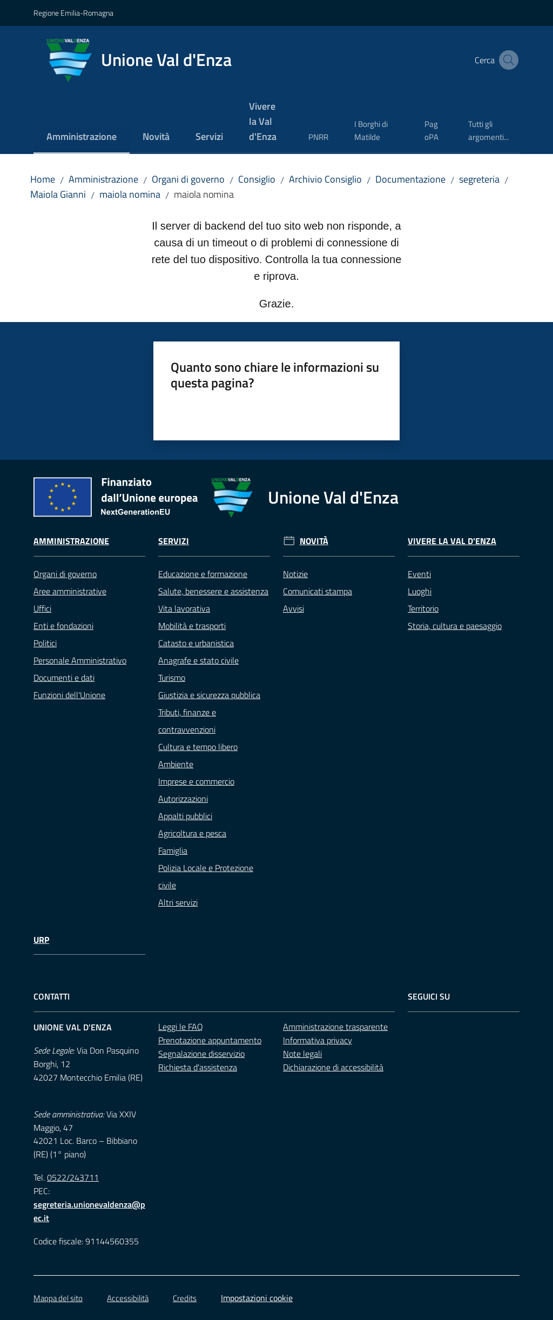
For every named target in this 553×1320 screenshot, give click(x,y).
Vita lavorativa (184, 608)
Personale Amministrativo (79, 660)
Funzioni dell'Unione (69, 694)
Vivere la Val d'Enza (452, 541)
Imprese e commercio (196, 781)
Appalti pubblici (185, 815)
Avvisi (293, 608)
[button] (507, 60)
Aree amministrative (69, 591)
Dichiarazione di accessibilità (333, 1067)
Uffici (42, 608)
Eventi (419, 573)
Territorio (423, 608)
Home (42, 179)
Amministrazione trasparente (335, 1026)
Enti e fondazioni (63, 625)
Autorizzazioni (183, 798)
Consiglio (256, 179)
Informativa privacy (317, 1040)
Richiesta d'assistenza (197, 1067)
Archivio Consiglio (325, 179)
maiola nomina (129, 194)
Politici (45, 642)
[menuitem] (81, 137)
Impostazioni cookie (257, 1297)
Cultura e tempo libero (198, 746)
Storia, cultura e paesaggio (455, 625)
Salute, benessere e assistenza (213, 591)
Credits (185, 1298)
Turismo (171, 677)
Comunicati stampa (317, 591)
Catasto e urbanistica (196, 642)
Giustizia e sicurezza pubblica (209, 694)
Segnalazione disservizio (201, 1053)
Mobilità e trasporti (192, 625)
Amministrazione (103, 179)
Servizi (173, 541)
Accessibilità (128, 1298)
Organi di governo (188, 179)
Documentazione (410, 179)
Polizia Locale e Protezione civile (205, 876)
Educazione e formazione (202, 573)
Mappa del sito (58, 1298)
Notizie (295, 573)
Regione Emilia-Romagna (73, 12)
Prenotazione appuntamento (209, 1040)
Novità (314, 541)
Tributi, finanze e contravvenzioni (187, 721)
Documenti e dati (64, 677)
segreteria (479, 179)
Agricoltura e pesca (192, 833)
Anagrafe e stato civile (198, 660)
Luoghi (419, 591)
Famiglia (172, 850)
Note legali (302, 1053)
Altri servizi (178, 902)
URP (41, 940)
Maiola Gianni (58, 194)
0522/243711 (73, 1177)
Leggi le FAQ (180, 1026)
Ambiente (175, 764)
